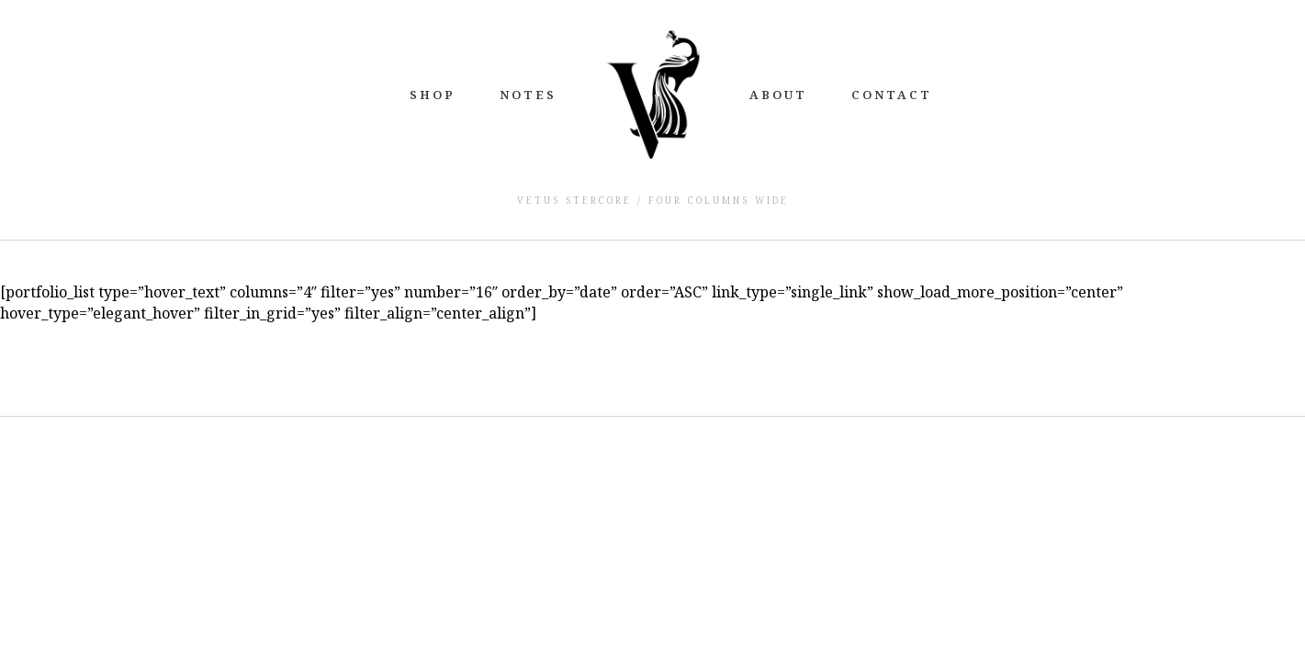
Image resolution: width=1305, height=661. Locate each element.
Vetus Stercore (574, 200)
